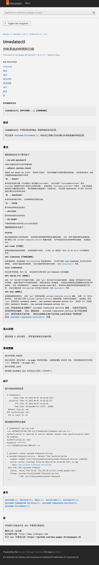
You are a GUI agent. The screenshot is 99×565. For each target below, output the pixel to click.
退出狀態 (7, 79)
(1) (26, 135)
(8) (60, 288)
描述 (5, 71)
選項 (5, 75)
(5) (68, 264)
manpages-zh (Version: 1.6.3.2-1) (30, 55)
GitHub (57, 552)
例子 (5, 87)
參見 (5, 91)
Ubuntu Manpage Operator (30, 552)
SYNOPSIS (7, 67)
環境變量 (7, 83)
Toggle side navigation (17, 23)
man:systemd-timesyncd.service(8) (34, 465)
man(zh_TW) (19, 34)
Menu (27, 3)
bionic (6, 34)
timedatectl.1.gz (38, 34)
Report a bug (54, 55)
